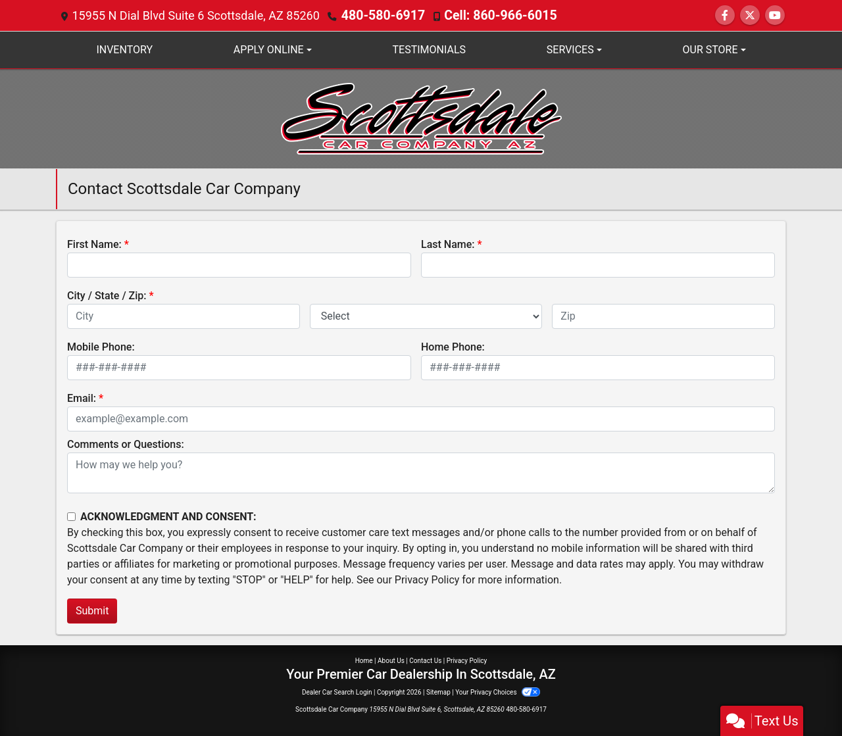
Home (364, 660)
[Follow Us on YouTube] (775, 15)
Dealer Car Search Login (337, 692)
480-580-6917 (379, 15)
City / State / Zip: (107, 295)
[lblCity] (183, 316)
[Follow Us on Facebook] (725, 15)
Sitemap (438, 692)
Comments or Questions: (125, 444)
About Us (391, 660)
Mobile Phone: (101, 347)
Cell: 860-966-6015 (489, 15)
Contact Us (425, 660)
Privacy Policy (427, 580)
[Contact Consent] (71, 516)
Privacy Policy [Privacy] (467, 660)
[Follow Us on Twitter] (750, 15)
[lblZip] (663, 316)
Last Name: (448, 244)
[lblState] (426, 316)
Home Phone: (453, 347)
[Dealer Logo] (421, 118)
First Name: (94, 244)
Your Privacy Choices (497, 692)
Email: (81, 398)
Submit (92, 610)
